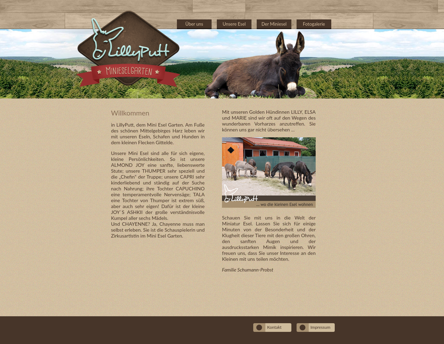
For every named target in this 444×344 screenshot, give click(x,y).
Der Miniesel (274, 24)
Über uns (194, 24)
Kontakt (274, 327)
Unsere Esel (234, 24)
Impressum (320, 327)
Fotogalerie (314, 24)
